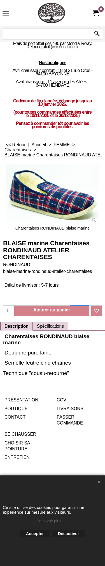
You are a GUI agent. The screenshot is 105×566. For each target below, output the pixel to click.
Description (16, 326)
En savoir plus (49, 521)
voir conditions (64, 46)
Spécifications (50, 326)
